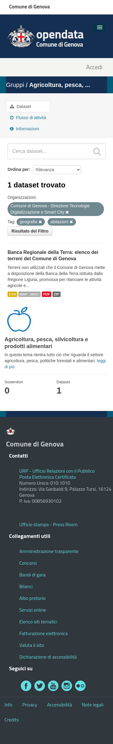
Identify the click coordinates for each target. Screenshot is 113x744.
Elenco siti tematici (38, 621)
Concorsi (27, 562)
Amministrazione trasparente (49, 551)
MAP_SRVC (29, 294)
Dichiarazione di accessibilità (48, 656)
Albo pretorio (32, 598)
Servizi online (32, 609)
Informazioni (24, 128)
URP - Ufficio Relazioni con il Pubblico (57, 470)
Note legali (93, 704)
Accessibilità (59, 704)
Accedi (94, 67)
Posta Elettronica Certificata (47, 476)
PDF (46, 294)
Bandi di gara (32, 574)
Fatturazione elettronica (43, 633)
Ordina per (18, 169)
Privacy (29, 704)
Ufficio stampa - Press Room (48, 524)
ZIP (56, 294)
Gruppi (15, 85)
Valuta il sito (31, 645)
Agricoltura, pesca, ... (59, 85)
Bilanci (26, 586)
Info (8, 704)
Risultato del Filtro (30, 231)
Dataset (20, 106)
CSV (12, 294)
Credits (12, 719)
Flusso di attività (28, 117)
